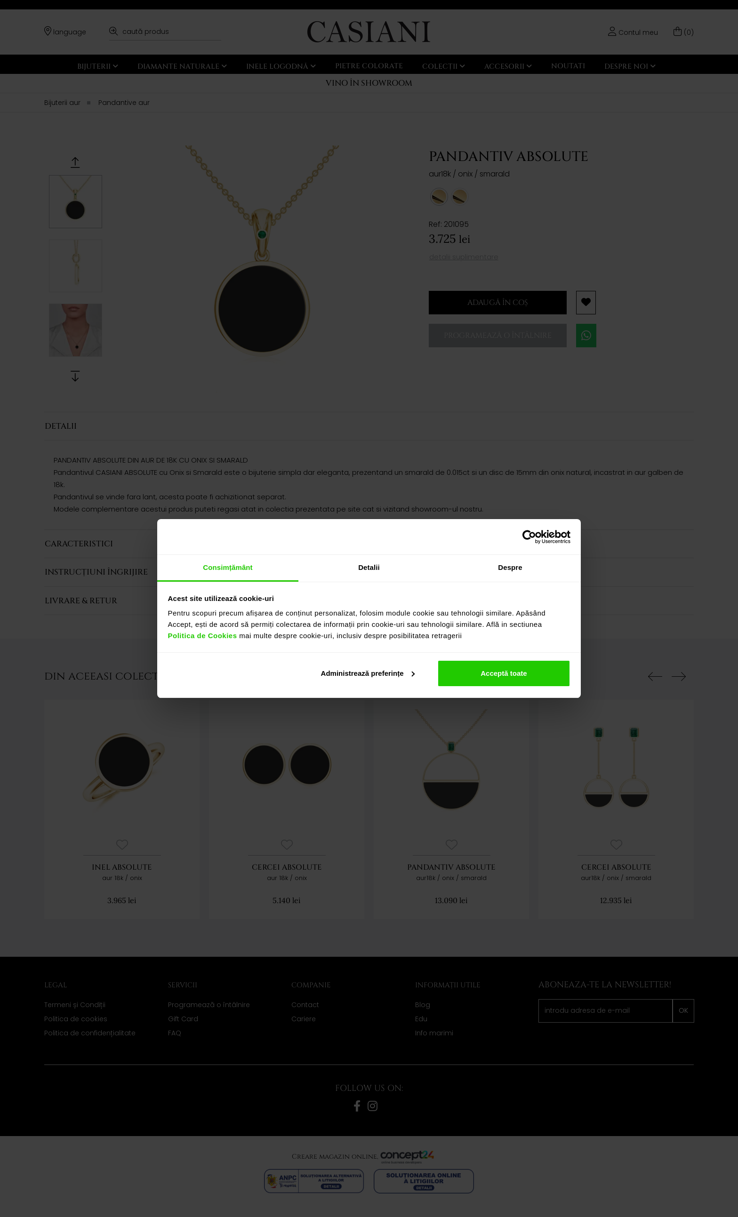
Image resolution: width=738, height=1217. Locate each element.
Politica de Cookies (202, 636)
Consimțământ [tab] (227, 567)
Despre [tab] (510, 567)
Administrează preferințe (368, 673)
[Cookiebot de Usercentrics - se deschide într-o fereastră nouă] (529, 537)
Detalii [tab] (369, 567)
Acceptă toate (504, 673)
